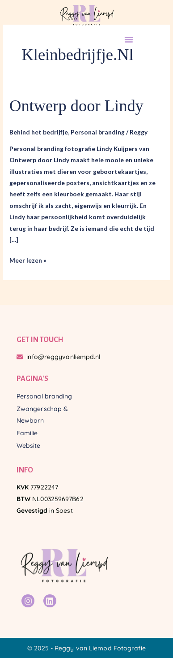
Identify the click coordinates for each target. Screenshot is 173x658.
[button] (128, 39)
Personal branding (98, 132)
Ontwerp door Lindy (76, 105)
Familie (27, 433)
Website (29, 446)
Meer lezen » (27, 259)
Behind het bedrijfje (38, 132)
